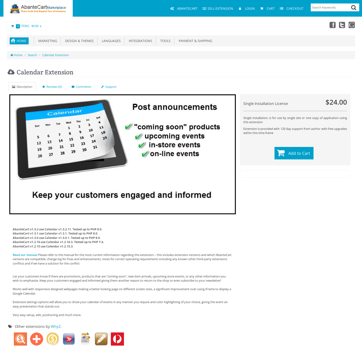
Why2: (56, 326)
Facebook (331, 24)
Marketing (46, 41)
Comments (81, 87)
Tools (164, 41)
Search (32, 55)
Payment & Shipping (194, 41)
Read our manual (25, 255)
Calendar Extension (55, 55)
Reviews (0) (52, 87)
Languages (110, 41)
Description (22, 87)
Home (21, 41)
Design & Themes (78, 41)
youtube (351, 24)
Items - (26, 26)
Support (109, 87)
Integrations (139, 41)
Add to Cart (299, 153)
